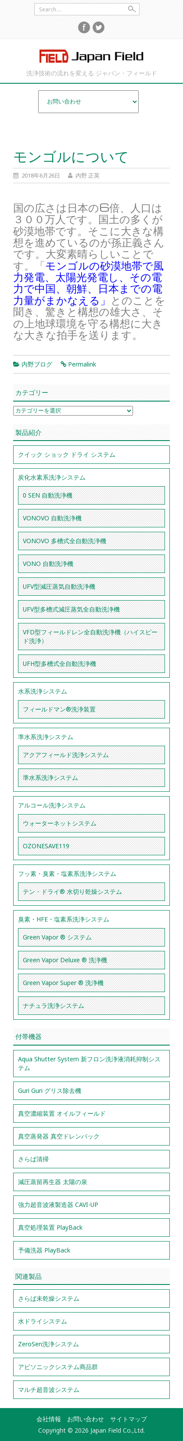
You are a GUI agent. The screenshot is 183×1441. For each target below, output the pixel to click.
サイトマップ (128, 1419)
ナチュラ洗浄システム (53, 1005)
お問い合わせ (85, 1419)
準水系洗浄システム (45, 737)
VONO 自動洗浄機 (48, 563)
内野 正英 (87, 175)
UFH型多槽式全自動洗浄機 (59, 663)
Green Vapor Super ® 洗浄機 (63, 982)
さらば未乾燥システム (48, 1298)
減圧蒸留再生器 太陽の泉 (52, 1182)
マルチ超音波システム (48, 1389)
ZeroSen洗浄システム (48, 1344)
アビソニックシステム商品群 (58, 1367)
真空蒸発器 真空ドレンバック (59, 1136)
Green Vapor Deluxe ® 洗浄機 (65, 960)
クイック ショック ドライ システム (66, 454)
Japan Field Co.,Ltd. (91, 56)
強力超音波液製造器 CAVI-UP (58, 1204)
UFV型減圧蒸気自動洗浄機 (59, 586)
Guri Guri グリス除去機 (49, 1090)
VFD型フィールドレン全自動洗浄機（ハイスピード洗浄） (90, 636)
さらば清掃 (33, 1159)
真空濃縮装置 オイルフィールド (62, 1113)
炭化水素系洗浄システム (52, 477)
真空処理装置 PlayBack (50, 1227)
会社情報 (48, 1419)
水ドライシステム (42, 1321)
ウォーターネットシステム (60, 823)
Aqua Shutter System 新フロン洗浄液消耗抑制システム (89, 1063)
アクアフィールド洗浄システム (66, 755)
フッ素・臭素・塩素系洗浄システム (67, 873)
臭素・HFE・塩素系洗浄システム (63, 919)
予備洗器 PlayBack (44, 1250)
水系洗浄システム (42, 691)
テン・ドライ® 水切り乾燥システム (72, 891)
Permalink (82, 364)
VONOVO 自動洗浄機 (52, 518)
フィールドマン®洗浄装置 (59, 709)
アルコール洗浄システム (52, 805)
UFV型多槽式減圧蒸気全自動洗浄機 (71, 609)
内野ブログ (37, 364)
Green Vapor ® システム (57, 937)
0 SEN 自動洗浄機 (47, 495)
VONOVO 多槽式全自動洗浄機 (64, 541)
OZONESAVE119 (46, 846)
